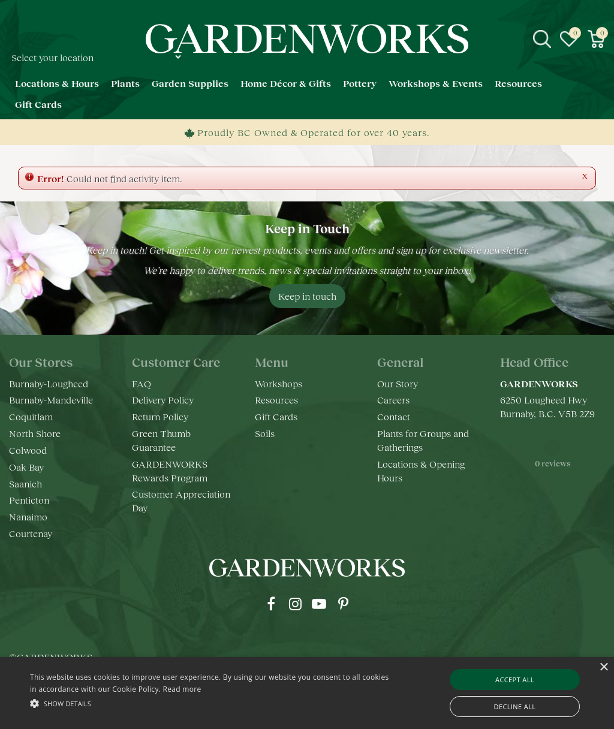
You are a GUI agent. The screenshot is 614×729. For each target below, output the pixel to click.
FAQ (141, 383)
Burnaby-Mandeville (51, 399)
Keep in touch (307, 296)
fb (271, 604)
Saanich (25, 483)
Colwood (28, 450)
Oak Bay (26, 466)
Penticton (29, 499)
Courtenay (30, 533)
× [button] (603, 667)
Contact (393, 416)
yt (319, 604)
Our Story (397, 383)
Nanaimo (28, 516)
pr (343, 604)
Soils (265, 433)
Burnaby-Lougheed (48, 383)
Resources (276, 399)
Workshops (278, 383)
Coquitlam (31, 416)
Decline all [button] (515, 706)
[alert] (307, 693)
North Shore (35, 433)
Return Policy (160, 416)
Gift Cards (276, 416)
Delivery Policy (163, 399)
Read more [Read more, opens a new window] (182, 689)
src (542, 39)
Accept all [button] (514, 679)
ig (295, 604)
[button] (210, 703)
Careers (393, 399)
